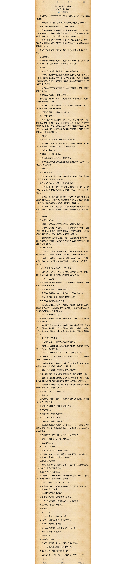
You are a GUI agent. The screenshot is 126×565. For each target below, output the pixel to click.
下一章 (70, 2)
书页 (83, 2)
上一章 (56, 2)
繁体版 (63, 563)
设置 (42, 2)
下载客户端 (81, 563)
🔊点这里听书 (63, 12)
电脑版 (45, 563)
